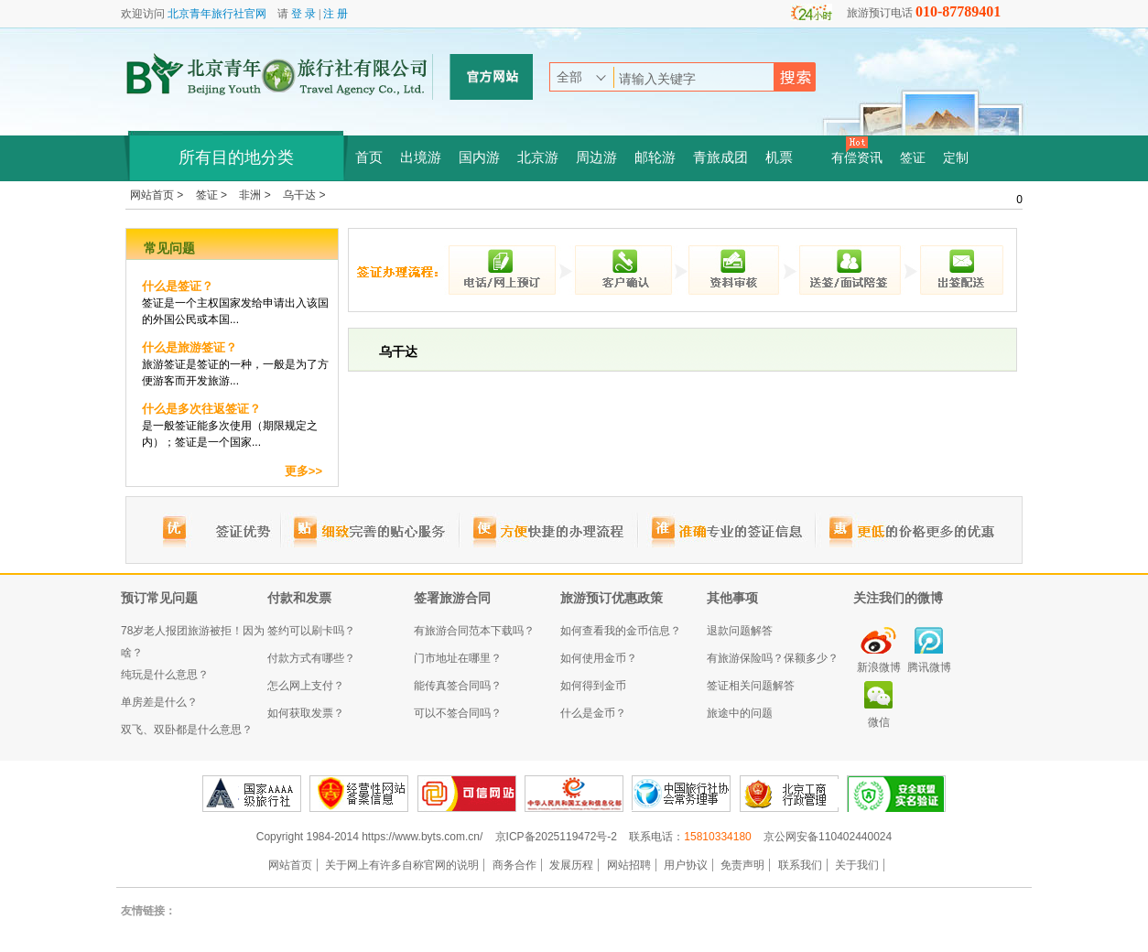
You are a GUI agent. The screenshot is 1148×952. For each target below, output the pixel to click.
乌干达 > (304, 195)
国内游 (479, 157)
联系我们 (800, 865)
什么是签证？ (177, 286)
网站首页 (290, 865)
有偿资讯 (857, 158)
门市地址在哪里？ (458, 658)
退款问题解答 (740, 630)
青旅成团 (720, 157)
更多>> (303, 471)
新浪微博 (879, 667)
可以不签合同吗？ (458, 713)
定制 (956, 158)
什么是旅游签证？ (189, 347)
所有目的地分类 (236, 157)
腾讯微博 (929, 667)
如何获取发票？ (305, 713)
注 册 (335, 13)
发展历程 (571, 865)
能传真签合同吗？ (458, 685)
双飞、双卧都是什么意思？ (187, 729)
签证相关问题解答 (751, 685)
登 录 (303, 13)
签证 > (213, 195)
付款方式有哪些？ (311, 658)
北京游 (537, 157)
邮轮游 (655, 157)
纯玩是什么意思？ (165, 674)
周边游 (596, 157)
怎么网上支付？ (305, 685)
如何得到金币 (593, 685)
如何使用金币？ (598, 658)
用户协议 (686, 865)
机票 (779, 157)
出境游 (420, 157)
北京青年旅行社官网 (217, 13)
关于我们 (857, 865)
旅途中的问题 (740, 713)
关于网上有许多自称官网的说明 (402, 865)
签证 (913, 158)
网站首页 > (158, 195)
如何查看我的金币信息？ (620, 630)
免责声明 (742, 865)
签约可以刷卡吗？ (311, 630)
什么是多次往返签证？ (201, 409)
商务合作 (514, 865)
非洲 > (256, 195)
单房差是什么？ (159, 702)
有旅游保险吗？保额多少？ (773, 658)
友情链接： (148, 910)
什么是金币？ (593, 713)
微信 (879, 722)
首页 (369, 157)
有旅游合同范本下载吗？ (474, 630)
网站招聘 (629, 865)
